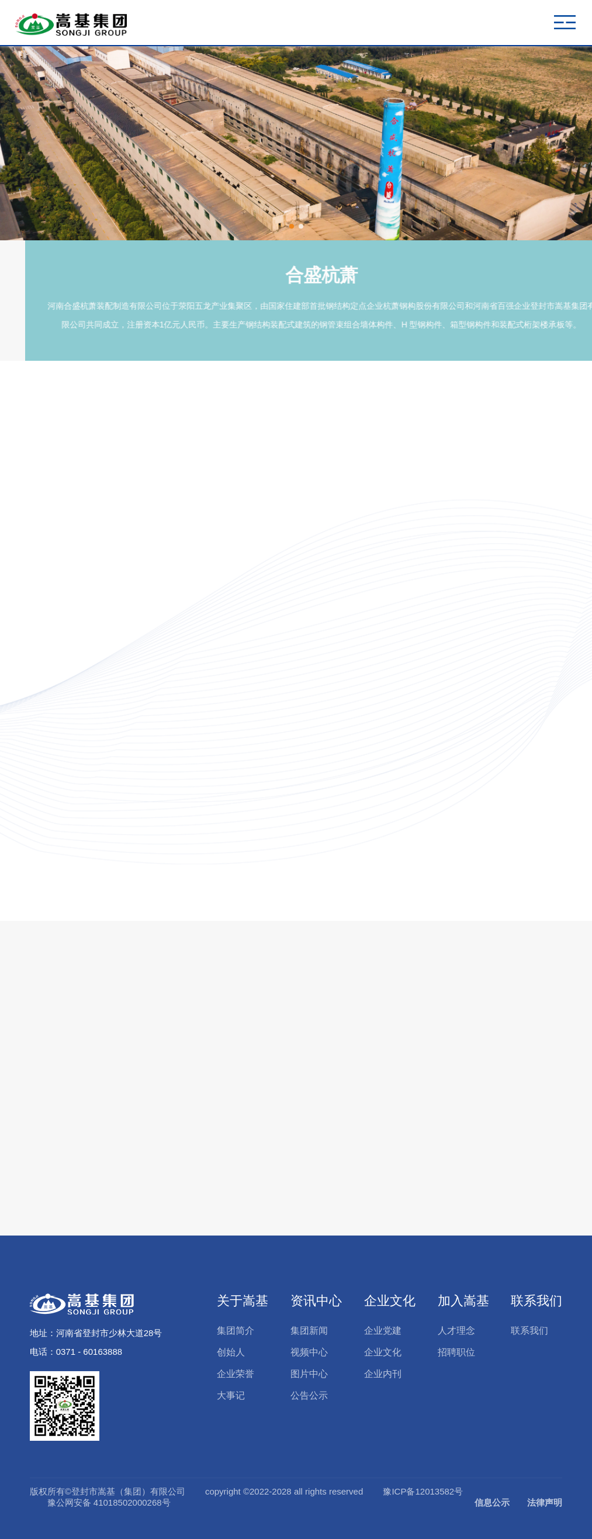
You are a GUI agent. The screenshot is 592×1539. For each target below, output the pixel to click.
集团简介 (235, 1331)
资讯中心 (316, 1300)
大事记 (231, 1395)
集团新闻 (309, 1331)
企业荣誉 (235, 1374)
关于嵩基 (242, 1300)
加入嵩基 (463, 1300)
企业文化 (390, 1300)
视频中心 (309, 1352)
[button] (291, 226)
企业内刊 (382, 1374)
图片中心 (309, 1374)
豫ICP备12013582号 (423, 1491)
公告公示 (309, 1395)
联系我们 (536, 1300)
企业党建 (382, 1331)
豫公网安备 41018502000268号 (109, 1502)
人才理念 (456, 1331)
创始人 (231, 1352)
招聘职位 (456, 1352)
